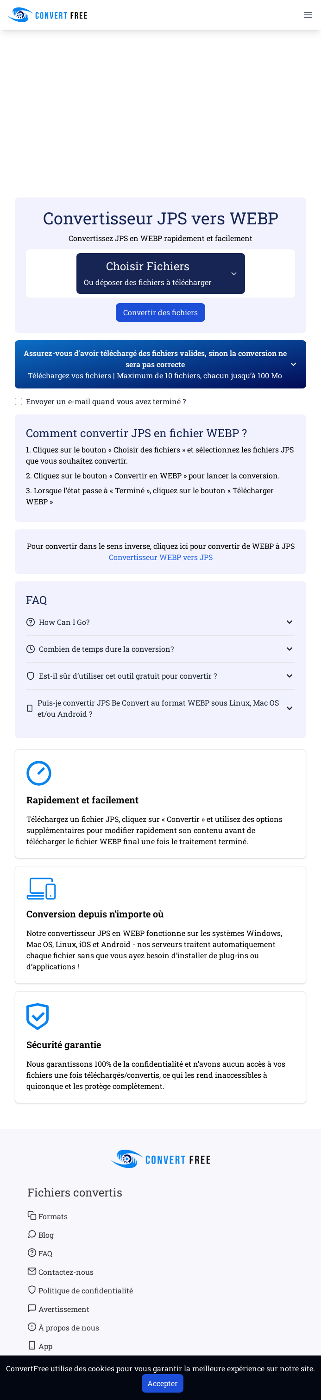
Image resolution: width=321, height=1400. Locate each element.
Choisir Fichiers (148, 273)
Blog (40, 1234)
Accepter (162, 1383)
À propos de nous (63, 1327)
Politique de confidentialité (80, 1290)
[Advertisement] (160, 100)
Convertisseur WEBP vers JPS (161, 557)
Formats (47, 1216)
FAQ (39, 1253)
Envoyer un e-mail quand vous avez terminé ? (106, 401)
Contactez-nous (60, 1271)
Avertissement (58, 1309)
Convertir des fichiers (160, 312)
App (39, 1346)
